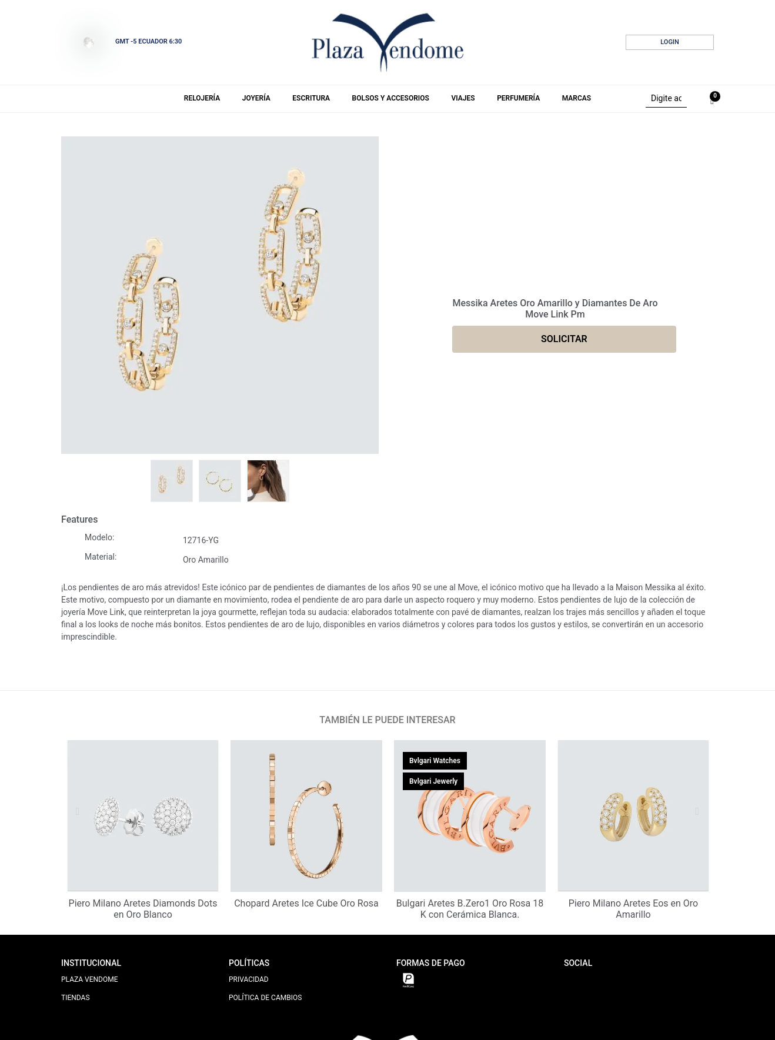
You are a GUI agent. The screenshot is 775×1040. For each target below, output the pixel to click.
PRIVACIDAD (249, 979)
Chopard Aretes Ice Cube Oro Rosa (306, 903)
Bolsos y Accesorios (390, 98)
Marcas (576, 98)
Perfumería (518, 98)
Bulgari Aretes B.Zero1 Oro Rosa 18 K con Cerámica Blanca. (470, 909)
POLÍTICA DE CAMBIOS (265, 998)
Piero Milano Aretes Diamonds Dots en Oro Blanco (143, 909)
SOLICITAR (564, 339)
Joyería (256, 98)
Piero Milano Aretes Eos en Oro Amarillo (633, 909)
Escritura (311, 98)
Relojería (202, 98)
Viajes (463, 98)
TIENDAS (75, 998)
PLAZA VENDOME (89, 979)
